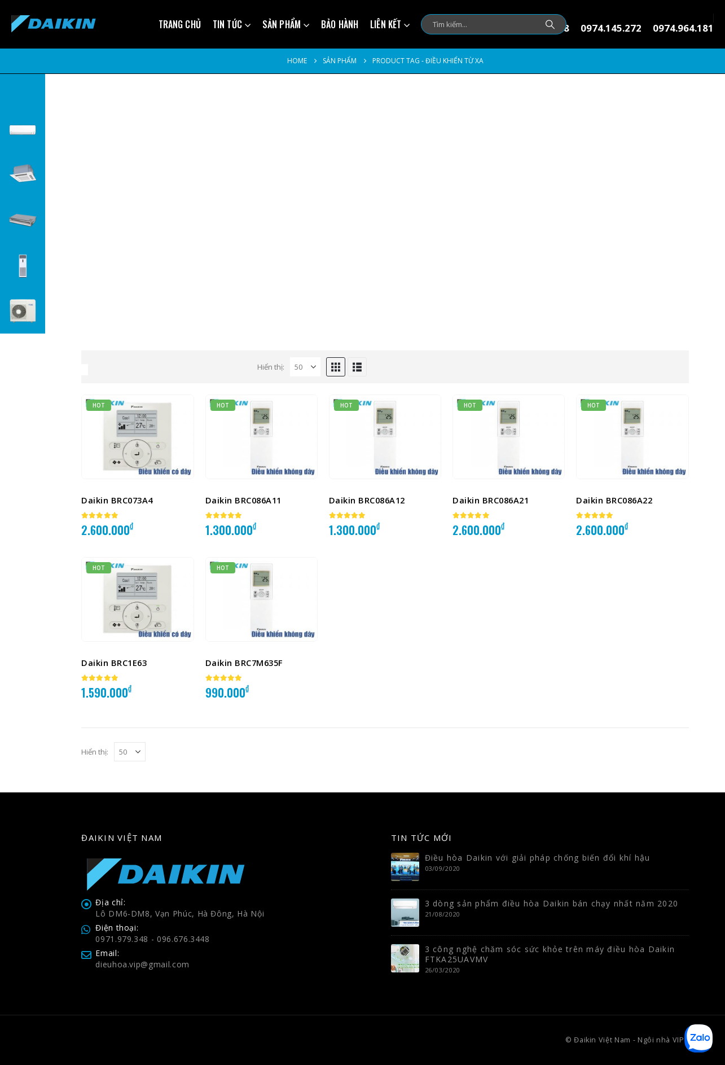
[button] (335, 366)
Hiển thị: (270, 367)
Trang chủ (180, 24)
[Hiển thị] (305, 366)
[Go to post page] (405, 866)
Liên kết (385, 24)
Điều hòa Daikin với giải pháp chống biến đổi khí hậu (538, 857)
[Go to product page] (137, 437)
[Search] (550, 24)
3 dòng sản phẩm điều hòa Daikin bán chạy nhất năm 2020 (552, 903)
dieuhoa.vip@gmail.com (142, 964)
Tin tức (227, 24)
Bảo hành (339, 24)
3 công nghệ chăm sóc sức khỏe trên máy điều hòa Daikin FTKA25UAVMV (550, 954)
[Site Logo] (53, 24)
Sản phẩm (281, 24)
